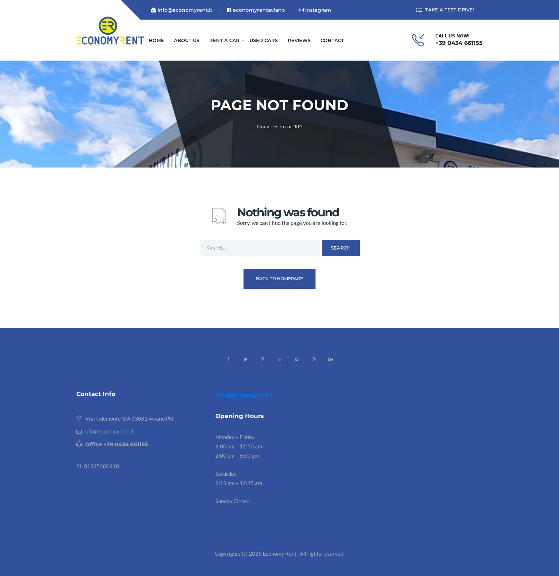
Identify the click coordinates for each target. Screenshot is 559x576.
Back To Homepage (279, 278)
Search (341, 248)
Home (264, 126)
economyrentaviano (256, 10)
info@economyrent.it (181, 10)
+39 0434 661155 (459, 43)
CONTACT (332, 40)
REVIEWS (299, 40)
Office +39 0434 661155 (116, 444)
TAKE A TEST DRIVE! (445, 10)
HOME (156, 40)
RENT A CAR (224, 40)
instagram (315, 10)
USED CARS (264, 40)
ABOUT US (186, 40)
